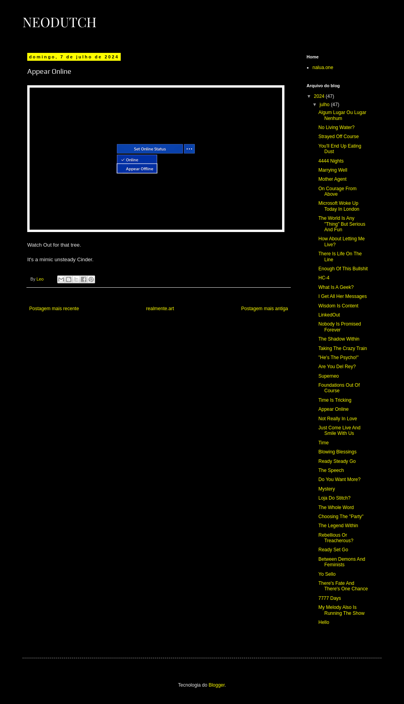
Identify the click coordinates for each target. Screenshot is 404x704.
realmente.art (160, 308)
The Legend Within (338, 525)
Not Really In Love (337, 418)
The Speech (331, 470)
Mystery (326, 489)
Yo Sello (327, 574)
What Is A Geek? (336, 287)
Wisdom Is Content (338, 306)
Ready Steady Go (337, 461)
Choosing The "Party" (340, 516)
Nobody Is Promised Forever (339, 326)
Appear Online (333, 409)
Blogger (217, 685)
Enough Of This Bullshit (343, 268)
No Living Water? (336, 127)
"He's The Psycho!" (338, 357)
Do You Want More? (339, 479)
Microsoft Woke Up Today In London (338, 206)
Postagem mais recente (54, 308)
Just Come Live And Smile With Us (339, 430)
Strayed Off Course (338, 136)
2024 (320, 96)
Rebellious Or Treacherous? (336, 537)
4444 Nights (331, 161)
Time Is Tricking (335, 400)
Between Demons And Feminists (341, 561)
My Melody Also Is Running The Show (341, 610)
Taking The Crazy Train (342, 348)
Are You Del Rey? (337, 366)
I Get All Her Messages (342, 296)
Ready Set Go (333, 549)
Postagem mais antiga (264, 308)
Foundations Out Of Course (339, 387)
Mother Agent (332, 179)
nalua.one (322, 67)
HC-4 (323, 278)
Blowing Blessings (337, 452)
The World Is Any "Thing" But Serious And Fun (341, 223)
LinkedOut (329, 315)
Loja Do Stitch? (334, 498)
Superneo (328, 376)
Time (323, 443)
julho (325, 104)
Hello (323, 622)
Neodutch (59, 22)
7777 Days (329, 598)
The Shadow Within (338, 339)
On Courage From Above (337, 191)
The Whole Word (336, 507)
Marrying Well (332, 170)
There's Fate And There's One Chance (343, 586)
